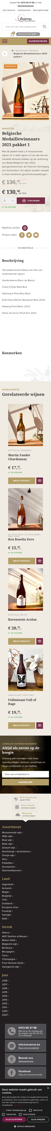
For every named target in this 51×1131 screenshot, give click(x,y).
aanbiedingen (38, 41)
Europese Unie (10, 907)
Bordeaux (7, 948)
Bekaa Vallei (8, 940)
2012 (4, 1003)
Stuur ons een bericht (28, 1048)
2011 (4, 1007)
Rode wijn (7, 844)
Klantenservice (24, 10)
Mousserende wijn (11, 832)
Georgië (6, 915)
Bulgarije (6, 896)
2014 (4, 996)
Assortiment (21, 51)
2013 (4, 1000)
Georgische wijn (10, 967)
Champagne (8, 959)
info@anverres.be (26, 6)
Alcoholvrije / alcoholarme (16, 851)
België (5, 892)
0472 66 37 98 (27, 3)
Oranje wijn (8, 855)
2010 (4, 1011)
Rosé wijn (7, 840)
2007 (5, 1015)
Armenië (6, 888)
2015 (4, 992)
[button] (25, 1126)
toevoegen (30, 200)
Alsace (5, 932)
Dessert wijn (8, 848)
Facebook (24, 1071)
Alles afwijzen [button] (38, 1119)
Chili (4, 900)
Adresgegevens (25, 1061)
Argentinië (7, 884)
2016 (4, 988)
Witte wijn (7, 836)
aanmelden (25, 782)
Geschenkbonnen (11, 870)
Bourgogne (8, 952)
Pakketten (34, 51)
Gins (4, 859)
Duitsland (7, 903)
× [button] (48, 1088)
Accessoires (8, 867)
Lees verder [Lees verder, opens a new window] (18, 1105)
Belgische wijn (9, 944)
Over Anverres (9, 10)
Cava (5, 955)
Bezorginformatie (40, 10)
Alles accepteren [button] (14, 1119)
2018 (4, 981)
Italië (4, 918)
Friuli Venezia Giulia (12, 963)
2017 (4, 984)
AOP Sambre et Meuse (14, 936)
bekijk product (21, 481)
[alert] (25, 1108)
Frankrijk (6, 911)
